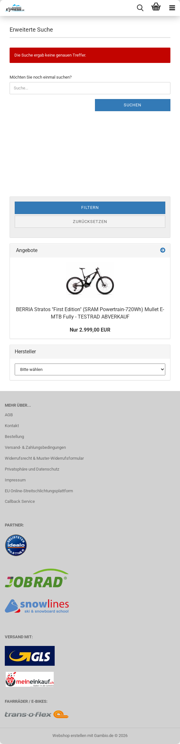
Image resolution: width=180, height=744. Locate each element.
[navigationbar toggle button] (172, 8)
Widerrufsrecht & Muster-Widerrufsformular (44, 458)
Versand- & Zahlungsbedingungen (35, 447)
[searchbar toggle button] (140, 8)
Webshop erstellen (69, 735)
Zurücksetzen (90, 221)
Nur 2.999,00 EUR (90, 330)
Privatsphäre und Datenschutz (32, 469)
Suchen (132, 105)
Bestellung (14, 436)
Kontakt (12, 425)
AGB (9, 414)
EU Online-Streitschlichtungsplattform (39, 490)
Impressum (15, 480)
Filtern (90, 207)
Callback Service (20, 501)
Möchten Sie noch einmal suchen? (41, 77)
